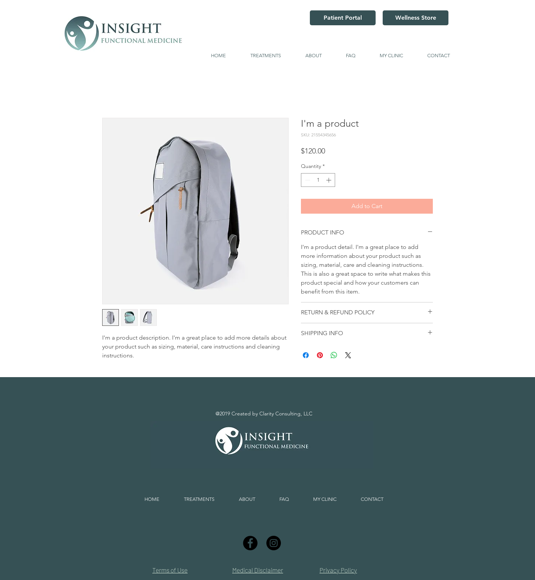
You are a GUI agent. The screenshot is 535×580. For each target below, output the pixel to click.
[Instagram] (273, 543)
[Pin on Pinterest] (319, 355)
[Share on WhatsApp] (334, 355)
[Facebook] (250, 543)
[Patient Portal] (343, 17)
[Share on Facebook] (305, 355)
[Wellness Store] (415, 17)
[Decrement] (306, 180)
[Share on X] (348, 355)
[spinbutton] (318, 180)
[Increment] (329, 180)
